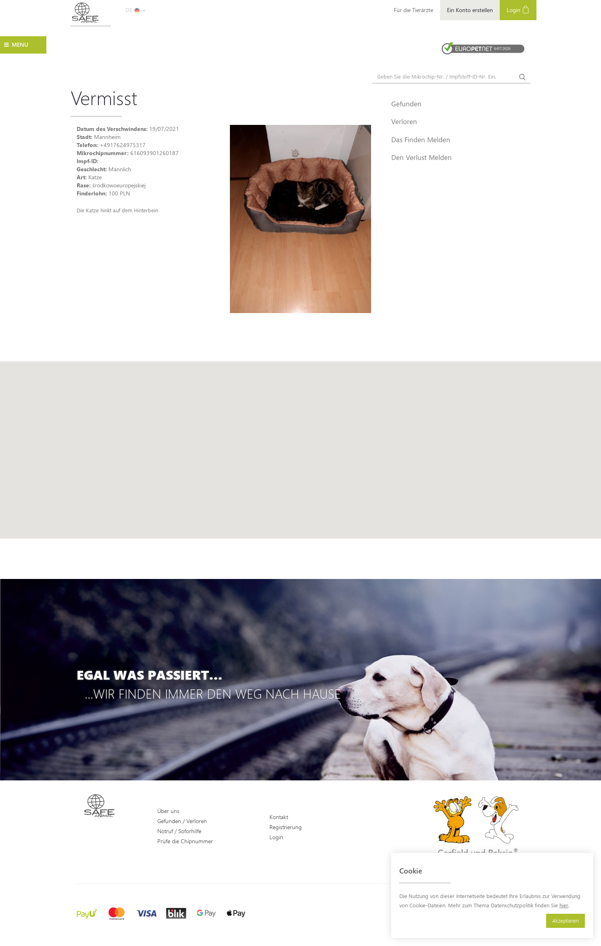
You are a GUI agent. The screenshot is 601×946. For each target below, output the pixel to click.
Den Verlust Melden (421, 157)
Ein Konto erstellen (470, 10)
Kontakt (278, 817)
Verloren (404, 121)
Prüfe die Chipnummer (185, 841)
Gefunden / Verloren (182, 821)
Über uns (168, 811)
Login (518, 9)
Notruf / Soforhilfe (179, 831)
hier (563, 905)
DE (135, 10)
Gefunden (406, 103)
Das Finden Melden (420, 139)
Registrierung (285, 827)
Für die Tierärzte (413, 10)
